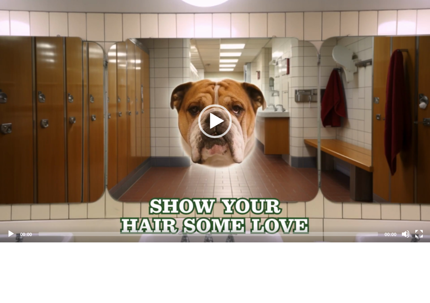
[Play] (11, 234)
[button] (215, 121)
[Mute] (405, 234)
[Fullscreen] (419, 234)
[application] (215, 121)
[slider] (208, 234)
